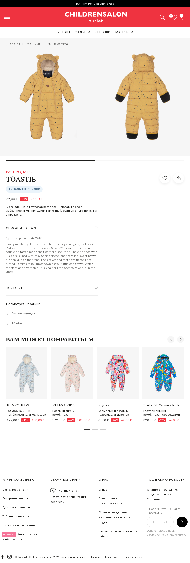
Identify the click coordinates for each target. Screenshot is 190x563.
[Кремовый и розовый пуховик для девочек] (118, 373)
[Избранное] (174, 17)
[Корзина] (185, 17)
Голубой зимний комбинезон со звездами (161, 412)
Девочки (102, 32)
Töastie (21, 179)
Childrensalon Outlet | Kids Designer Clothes (96, 16)
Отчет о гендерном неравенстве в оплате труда (114, 517)
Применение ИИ (132, 556)
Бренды (63, 32)
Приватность (111, 556)
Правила (95, 556)
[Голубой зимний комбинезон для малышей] (27, 373)
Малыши (82, 32)
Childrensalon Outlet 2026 (44, 556)
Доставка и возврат (16, 507)
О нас (103, 489)
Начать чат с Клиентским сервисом (68, 496)
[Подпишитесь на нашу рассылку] (182, 522)
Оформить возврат (15, 498)
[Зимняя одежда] (20, 313)
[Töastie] (14, 323)
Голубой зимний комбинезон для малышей (26, 412)
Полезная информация (19, 525)
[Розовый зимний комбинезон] (72, 373)
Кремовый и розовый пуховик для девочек (113, 412)
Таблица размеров (15, 516)
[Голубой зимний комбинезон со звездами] (163, 373)
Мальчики (124, 32)
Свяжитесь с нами (15, 489)
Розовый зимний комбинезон (64, 412)
